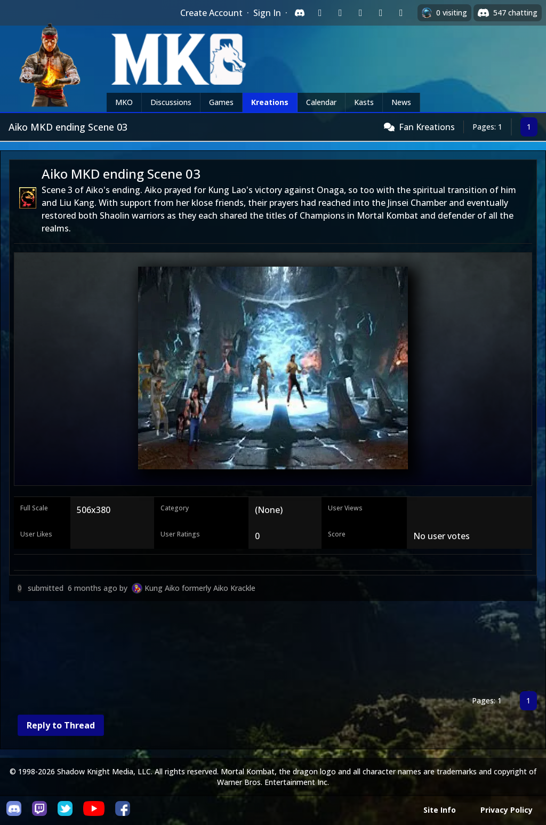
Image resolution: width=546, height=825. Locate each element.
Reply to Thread (61, 725)
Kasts (364, 102)
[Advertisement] (273, 648)
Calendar (321, 102)
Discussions (170, 102)
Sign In (267, 13)
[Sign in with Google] (340, 13)
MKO (124, 102)
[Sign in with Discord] (300, 13)
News (401, 102)
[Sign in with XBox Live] (401, 13)
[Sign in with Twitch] (320, 13)
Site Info (439, 810)
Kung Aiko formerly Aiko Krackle (199, 588)
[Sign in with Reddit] (360, 13)
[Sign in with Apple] (381, 13)
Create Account (211, 13)
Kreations (269, 102)
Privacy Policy (506, 810)
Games (221, 102)
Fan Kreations (427, 127)
